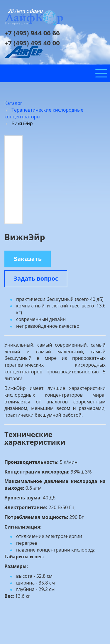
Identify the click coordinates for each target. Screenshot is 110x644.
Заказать (27, 259)
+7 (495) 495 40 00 (32, 42)
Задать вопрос (35, 278)
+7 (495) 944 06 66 (32, 32)
